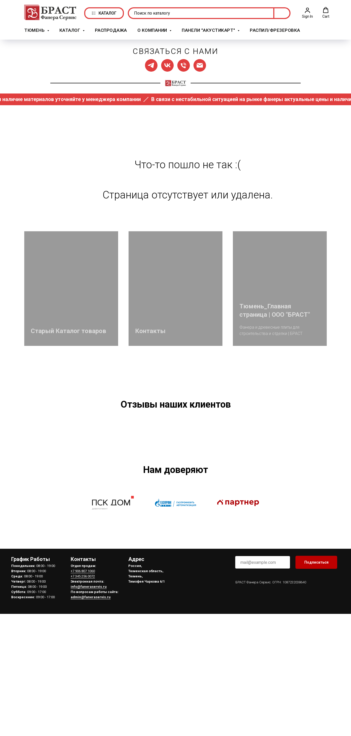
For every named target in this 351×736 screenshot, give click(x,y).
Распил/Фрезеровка (275, 29)
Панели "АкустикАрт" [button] (209, 29)
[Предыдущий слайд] (50, 466)
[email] (262, 638)
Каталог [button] (70, 29)
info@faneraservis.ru (89, 663)
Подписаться (316, 639)
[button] (307, 12)
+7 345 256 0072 (83, 653)
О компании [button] (152, 29)
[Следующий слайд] (300, 466)
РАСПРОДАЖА (111, 29)
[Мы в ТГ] (151, 64)
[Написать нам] (199, 64)
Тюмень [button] (35, 29)
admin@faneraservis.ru (91, 674)
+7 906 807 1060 (83, 648)
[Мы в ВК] (167, 64)
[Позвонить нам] (183, 64)
